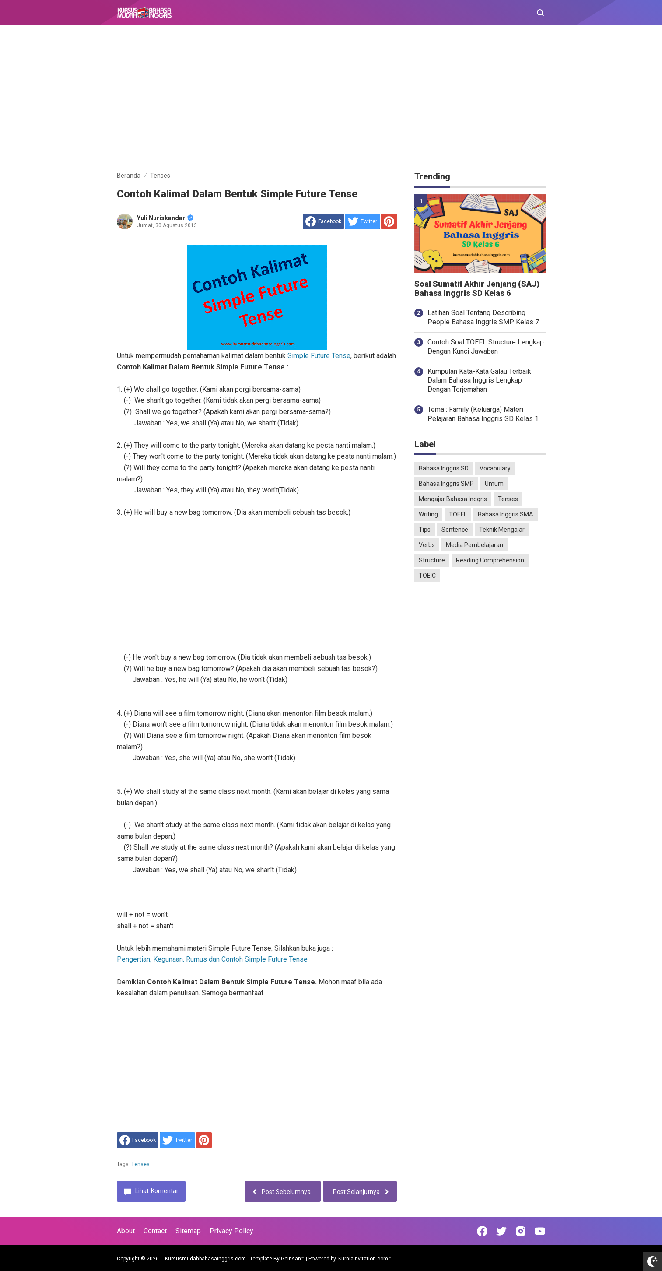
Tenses (140, 1164)
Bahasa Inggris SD (444, 468)
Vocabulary (495, 468)
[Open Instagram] (520, 1231)
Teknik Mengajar (502, 529)
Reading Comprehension (490, 560)
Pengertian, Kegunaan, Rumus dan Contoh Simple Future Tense (212, 959)
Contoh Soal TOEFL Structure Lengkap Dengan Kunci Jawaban (485, 346)
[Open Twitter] (501, 1231)
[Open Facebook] (482, 1231)
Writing (428, 514)
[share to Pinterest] (389, 221)
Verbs (427, 544)
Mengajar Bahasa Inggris (453, 498)
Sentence (454, 529)
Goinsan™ (293, 1259)
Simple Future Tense (318, 355)
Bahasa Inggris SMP (446, 483)
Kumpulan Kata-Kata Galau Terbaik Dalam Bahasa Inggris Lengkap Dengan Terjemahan (479, 380)
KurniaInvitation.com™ (364, 1259)
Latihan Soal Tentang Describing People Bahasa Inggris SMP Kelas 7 (483, 317)
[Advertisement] (331, 100)
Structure (432, 560)
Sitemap (188, 1231)
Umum (494, 483)
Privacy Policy (231, 1231)
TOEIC (427, 575)
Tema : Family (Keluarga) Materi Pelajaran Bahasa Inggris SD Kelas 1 (483, 414)
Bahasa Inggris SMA (505, 514)
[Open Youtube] (540, 1231)
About (126, 1231)
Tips (425, 529)
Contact (155, 1231)
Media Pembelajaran (474, 544)
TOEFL (458, 514)
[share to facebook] (323, 221)
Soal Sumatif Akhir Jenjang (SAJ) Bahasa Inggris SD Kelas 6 (476, 289)
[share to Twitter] (362, 221)
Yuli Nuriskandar (165, 217)
